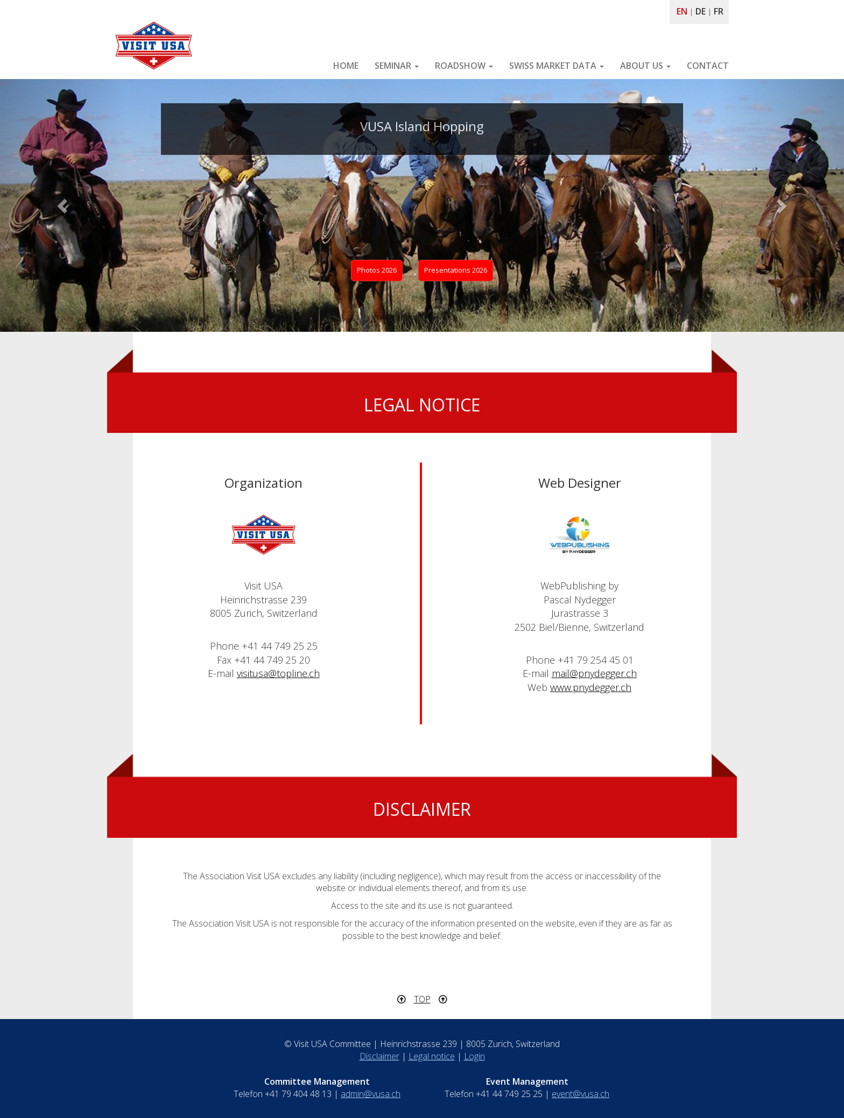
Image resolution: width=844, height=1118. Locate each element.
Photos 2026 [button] (377, 270)
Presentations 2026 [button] (455, 270)
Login (474, 1056)
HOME (345, 66)
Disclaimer (379, 1056)
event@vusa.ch (580, 1094)
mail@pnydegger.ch (594, 673)
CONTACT (708, 66)
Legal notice (432, 1056)
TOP (422, 999)
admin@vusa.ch (370, 1094)
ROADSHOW (464, 66)
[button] (63, 205)
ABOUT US (645, 66)
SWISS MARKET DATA (556, 66)
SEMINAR (397, 66)
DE (700, 11)
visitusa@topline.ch (278, 673)
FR (718, 11)
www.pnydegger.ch (590, 687)
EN (682, 11)
